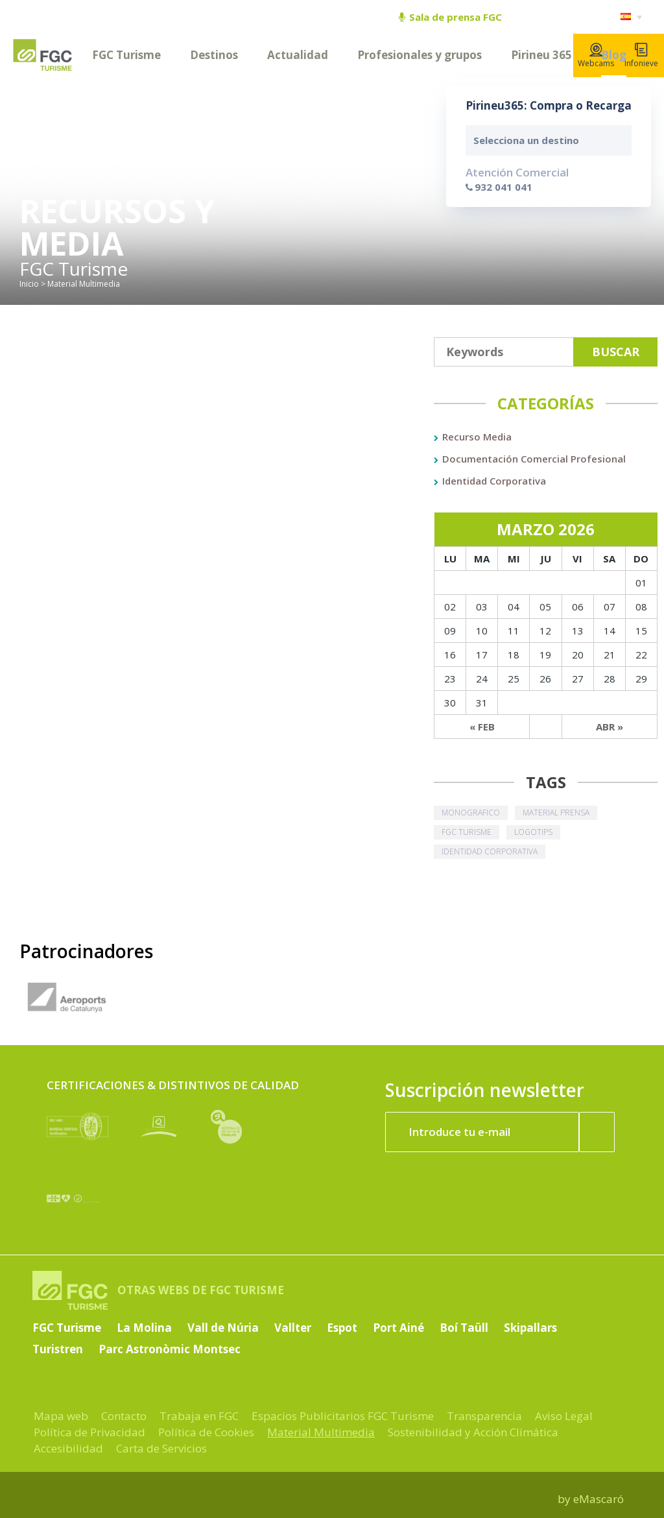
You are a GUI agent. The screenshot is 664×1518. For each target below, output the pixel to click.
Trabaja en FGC (199, 1415)
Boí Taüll (464, 1327)
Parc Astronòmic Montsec (170, 1349)
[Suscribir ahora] (597, 1132)
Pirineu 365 (541, 54)
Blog (613, 54)
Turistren (57, 1349)
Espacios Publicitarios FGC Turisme (343, 1415)
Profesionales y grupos (419, 54)
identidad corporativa (490, 851)
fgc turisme (467, 831)
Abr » (609, 726)
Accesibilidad (68, 1448)
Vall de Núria (223, 1327)
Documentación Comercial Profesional (534, 458)
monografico (471, 812)
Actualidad (297, 54)
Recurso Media (477, 436)
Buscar (615, 351)
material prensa (556, 812)
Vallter (292, 1327)
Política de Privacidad (89, 1432)
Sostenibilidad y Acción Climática (473, 1432)
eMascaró (598, 1498)
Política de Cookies (206, 1432)
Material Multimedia (321, 1432)
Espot (342, 1327)
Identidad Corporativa (494, 480)
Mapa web (61, 1415)
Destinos (214, 54)
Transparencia (484, 1415)
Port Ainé (398, 1327)
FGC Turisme (126, 54)
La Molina (144, 1327)
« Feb (482, 726)
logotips (533, 831)
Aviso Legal (564, 1415)
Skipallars (530, 1327)
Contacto (124, 1415)
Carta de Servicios (161, 1448)
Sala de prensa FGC (450, 16)
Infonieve (641, 56)
